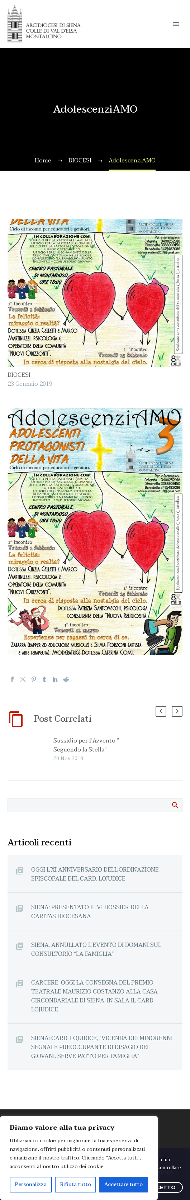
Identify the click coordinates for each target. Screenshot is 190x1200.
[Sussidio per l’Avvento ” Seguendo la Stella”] (50, 749)
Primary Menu (176, 24)
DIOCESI (19, 375)
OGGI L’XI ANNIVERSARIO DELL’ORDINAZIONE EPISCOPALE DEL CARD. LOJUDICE (95, 874)
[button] (161, 711)
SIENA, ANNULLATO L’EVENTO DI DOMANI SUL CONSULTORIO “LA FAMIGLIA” (96, 949)
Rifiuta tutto (75, 1184)
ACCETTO (162, 1187)
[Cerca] (95, 805)
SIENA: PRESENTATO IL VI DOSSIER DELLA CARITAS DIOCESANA (90, 911)
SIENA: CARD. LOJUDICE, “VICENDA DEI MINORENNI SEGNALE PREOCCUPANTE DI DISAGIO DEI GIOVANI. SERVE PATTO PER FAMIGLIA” (102, 1047)
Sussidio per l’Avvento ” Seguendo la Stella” (86, 745)
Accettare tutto (123, 1184)
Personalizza (31, 1184)
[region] (79, 1158)
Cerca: (174, 805)
